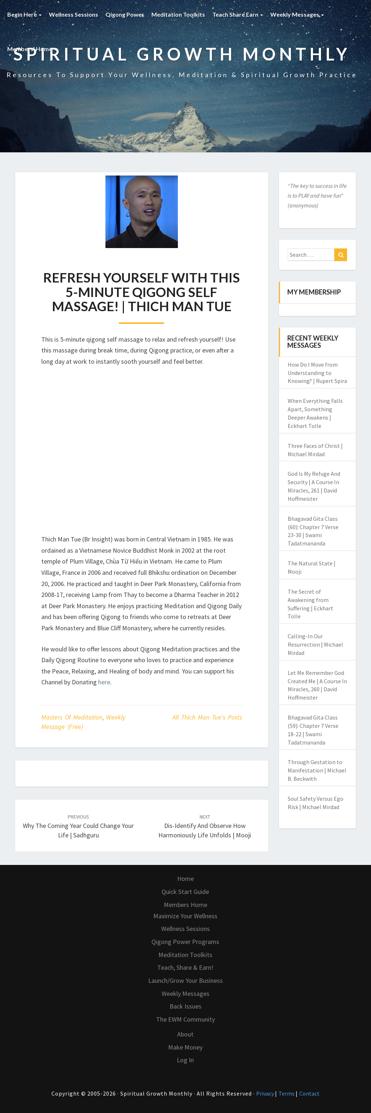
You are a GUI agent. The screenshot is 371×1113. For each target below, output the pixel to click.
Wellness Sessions (73, 14)
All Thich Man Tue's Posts (207, 717)
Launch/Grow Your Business (185, 980)
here (104, 682)
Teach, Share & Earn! (185, 967)
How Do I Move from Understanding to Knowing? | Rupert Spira (317, 373)
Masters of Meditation (71, 717)
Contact (309, 1093)
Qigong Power (124, 14)
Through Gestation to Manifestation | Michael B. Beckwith (317, 770)
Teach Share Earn (237, 14)
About (185, 1034)
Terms (287, 1093)
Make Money (185, 1047)
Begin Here (24, 14)
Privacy (265, 1093)
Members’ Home (32, 48)
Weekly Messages (297, 14)
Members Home (185, 904)
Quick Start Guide (185, 891)
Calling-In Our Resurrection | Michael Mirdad (315, 644)
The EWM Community (185, 1019)
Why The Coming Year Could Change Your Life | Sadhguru (78, 826)
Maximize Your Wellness (185, 916)
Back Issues (185, 1006)
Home (185, 878)
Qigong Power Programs (185, 941)
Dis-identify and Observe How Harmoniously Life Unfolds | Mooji (204, 826)
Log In (185, 1060)
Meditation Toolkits (178, 14)
